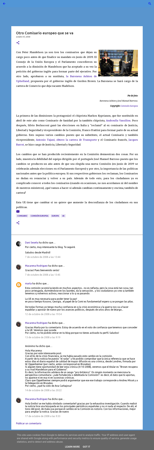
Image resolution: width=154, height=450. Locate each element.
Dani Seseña (31, 242)
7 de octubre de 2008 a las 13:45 (42, 274)
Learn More (72, 446)
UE (63, 216)
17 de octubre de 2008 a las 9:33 (42, 416)
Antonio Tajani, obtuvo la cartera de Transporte (67, 139)
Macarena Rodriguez (36, 265)
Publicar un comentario (28, 423)
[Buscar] (12, 3)
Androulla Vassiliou (118, 120)
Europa (55, 216)
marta (28, 283)
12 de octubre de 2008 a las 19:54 (43, 314)
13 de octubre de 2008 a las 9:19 (42, 337)
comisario (22, 216)
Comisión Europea (129, 106)
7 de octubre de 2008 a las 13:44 (42, 257)
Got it (86, 446)
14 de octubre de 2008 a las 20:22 (43, 390)
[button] (18, 43)
